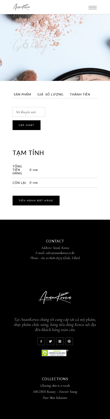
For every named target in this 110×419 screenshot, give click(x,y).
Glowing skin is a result (55, 385)
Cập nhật (26, 125)
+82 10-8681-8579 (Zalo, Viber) (60, 258)
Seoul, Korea (61, 247)
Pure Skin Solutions (55, 397)
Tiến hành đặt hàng (36, 200)
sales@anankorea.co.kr (60, 253)
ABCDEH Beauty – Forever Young (55, 391)
